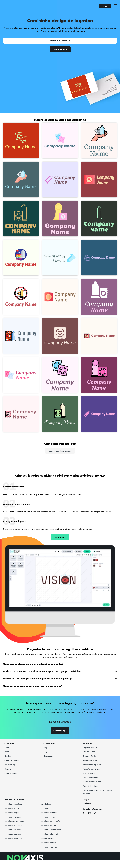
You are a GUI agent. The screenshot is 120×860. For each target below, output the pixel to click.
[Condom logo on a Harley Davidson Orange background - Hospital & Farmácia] (21, 140)
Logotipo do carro (11, 808)
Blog (45, 747)
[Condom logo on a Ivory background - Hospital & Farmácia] (21, 257)
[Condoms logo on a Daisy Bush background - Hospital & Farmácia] (99, 414)
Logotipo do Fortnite (13, 825)
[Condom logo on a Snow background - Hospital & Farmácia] (99, 140)
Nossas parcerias (50, 756)
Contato (7, 769)
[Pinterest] (96, 813)
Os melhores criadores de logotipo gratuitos (97, 792)
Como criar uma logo (13, 760)
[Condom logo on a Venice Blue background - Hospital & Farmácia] (99, 257)
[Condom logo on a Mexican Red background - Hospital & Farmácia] (99, 179)
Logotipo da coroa (48, 825)
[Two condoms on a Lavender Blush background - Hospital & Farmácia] (60, 140)
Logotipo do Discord (12, 817)
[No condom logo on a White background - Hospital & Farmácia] (21, 297)
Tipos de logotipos (90, 786)
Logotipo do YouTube (13, 804)
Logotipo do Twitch (12, 830)
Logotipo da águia (12, 812)
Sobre (6, 747)
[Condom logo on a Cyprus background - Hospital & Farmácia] (21, 218)
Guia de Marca (89, 773)
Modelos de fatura (90, 760)
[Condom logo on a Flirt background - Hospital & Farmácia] (99, 375)
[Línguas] (88, 803)
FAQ (45, 752)
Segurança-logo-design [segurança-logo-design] (60, 451)
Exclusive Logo (89, 752)
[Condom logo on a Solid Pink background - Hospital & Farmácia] (60, 336)
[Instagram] (90, 813)
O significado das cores (92, 782)
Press (6, 752)
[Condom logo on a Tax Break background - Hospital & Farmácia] (21, 179)
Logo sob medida (90, 747)
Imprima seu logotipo (92, 765)
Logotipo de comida (48, 847)
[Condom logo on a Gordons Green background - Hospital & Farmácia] (99, 218)
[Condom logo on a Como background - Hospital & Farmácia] (60, 414)
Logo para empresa (12, 834)
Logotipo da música (48, 842)
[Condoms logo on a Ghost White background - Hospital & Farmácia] (60, 179)
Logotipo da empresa (13, 838)
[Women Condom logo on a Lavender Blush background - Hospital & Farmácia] (21, 414)
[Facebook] (85, 813)
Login (104, 6)
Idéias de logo (10, 765)
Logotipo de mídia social (50, 830)
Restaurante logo (47, 838)
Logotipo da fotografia (50, 834)
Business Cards (89, 756)
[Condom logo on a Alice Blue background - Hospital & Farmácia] (21, 336)
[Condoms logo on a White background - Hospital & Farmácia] (21, 375)
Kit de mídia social (90, 777)
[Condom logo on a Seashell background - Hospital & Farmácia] (60, 297)
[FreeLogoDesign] (26, 6)
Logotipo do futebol (48, 812)
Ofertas (7, 756)
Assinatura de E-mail (91, 769)
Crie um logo (60, 537)
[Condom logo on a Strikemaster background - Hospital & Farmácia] (99, 297)
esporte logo (45, 804)
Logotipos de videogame (15, 821)
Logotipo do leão (47, 817)
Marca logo (45, 808)
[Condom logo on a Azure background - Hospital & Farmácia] (60, 257)
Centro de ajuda (11, 773)
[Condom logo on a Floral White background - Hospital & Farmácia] (99, 336)
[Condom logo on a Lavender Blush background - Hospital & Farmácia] (60, 375)
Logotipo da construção (50, 821)
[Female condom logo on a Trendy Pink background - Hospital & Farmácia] (60, 218)
